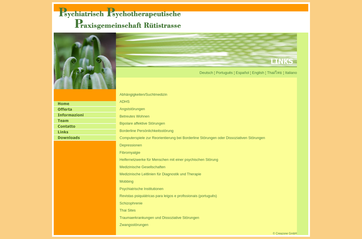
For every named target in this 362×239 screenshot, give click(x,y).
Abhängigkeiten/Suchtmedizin (143, 94)
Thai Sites (128, 210)
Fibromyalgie (130, 152)
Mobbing (126, 181)
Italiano (291, 73)
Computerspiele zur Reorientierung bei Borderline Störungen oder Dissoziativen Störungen (192, 138)
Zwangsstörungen (134, 225)
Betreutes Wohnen (135, 116)
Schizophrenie (131, 203)
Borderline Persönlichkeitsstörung (147, 131)
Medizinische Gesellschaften (142, 167)
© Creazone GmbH (285, 233)
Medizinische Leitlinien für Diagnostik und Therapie (160, 174)
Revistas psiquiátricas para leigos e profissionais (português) (168, 196)
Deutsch (206, 73)
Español (242, 73)
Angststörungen (132, 109)
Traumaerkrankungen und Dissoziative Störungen (159, 217)
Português (224, 73)
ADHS (125, 101)
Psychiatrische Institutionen (141, 189)
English (258, 73)
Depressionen (131, 145)
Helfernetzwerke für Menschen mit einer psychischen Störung (169, 159)
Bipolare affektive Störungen (142, 123)
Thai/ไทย (274, 73)
